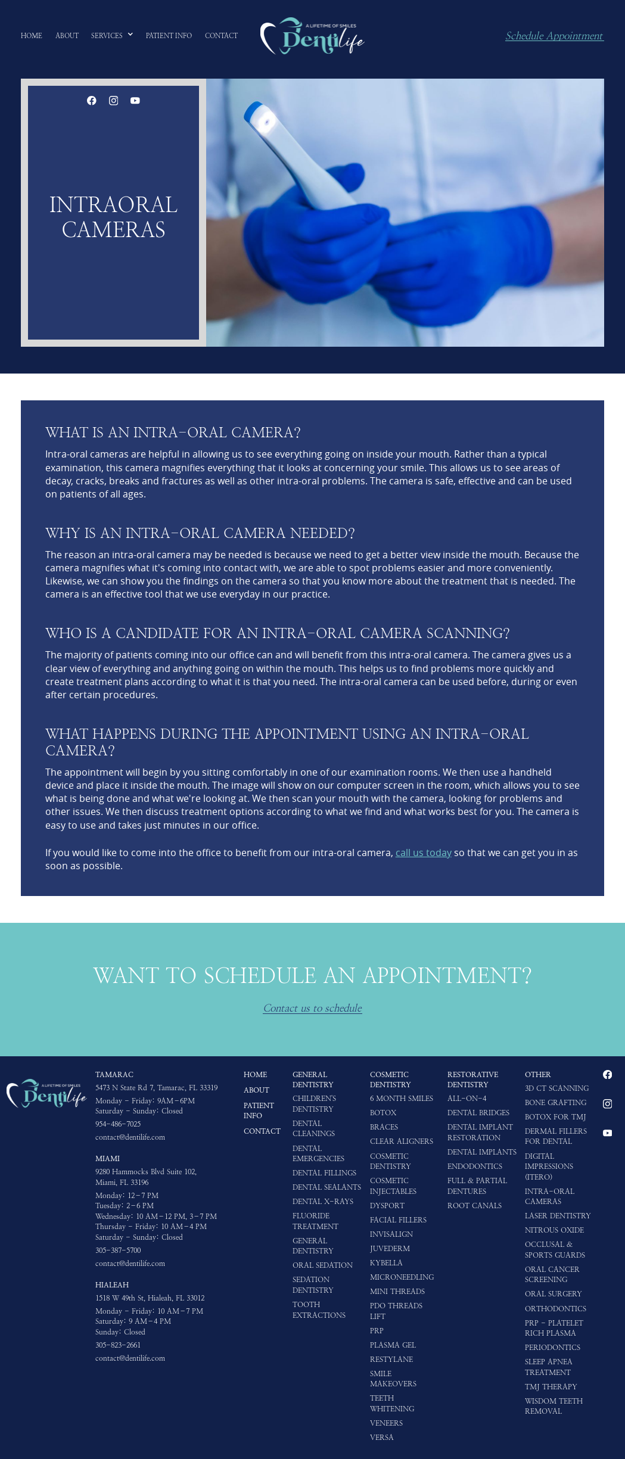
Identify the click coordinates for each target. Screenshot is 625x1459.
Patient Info (259, 1111)
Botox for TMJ (555, 1117)
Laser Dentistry (558, 1216)
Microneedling (402, 1277)
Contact (262, 1131)
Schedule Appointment (553, 36)
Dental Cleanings (314, 1128)
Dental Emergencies (318, 1154)
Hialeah (112, 1285)
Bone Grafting (555, 1103)
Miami (107, 1159)
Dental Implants (482, 1152)
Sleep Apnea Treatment (549, 1367)
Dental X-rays (323, 1201)
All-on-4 (466, 1098)
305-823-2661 (118, 1345)
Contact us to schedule (312, 1008)
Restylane (391, 1359)
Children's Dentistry (314, 1103)
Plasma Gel (393, 1345)
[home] (312, 36)
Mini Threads (397, 1291)
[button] (112, 36)
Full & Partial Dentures (477, 1186)
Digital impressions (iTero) (549, 1166)
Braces (384, 1127)
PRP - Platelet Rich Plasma (554, 1328)
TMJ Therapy (551, 1387)
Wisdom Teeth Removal (554, 1406)
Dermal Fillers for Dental (556, 1136)
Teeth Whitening (392, 1403)
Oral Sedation (323, 1265)
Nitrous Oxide (554, 1230)
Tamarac (114, 1075)
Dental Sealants (327, 1187)
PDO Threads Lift (396, 1311)
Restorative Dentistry (472, 1080)
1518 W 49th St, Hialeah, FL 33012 (149, 1298)
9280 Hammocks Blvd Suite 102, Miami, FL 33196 (146, 1177)
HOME (255, 1075)
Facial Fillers (398, 1220)
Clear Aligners (401, 1141)
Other (538, 1075)
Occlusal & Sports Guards (555, 1249)
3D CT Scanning (557, 1088)
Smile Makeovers (393, 1379)
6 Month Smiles (401, 1098)
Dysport (387, 1206)
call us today (424, 852)
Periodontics (552, 1347)
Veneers (386, 1423)
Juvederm (390, 1249)
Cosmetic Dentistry (390, 1080)
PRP (377, 1331)
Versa (382, 1437)
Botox (383, 1113)
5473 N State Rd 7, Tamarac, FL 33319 (156, 1088)
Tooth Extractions (319, 1310)
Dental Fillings (324, 1173)
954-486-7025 (118, 1124)
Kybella (386, 1263)
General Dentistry (313, 1080)
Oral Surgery (553, 1294)
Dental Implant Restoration (480, 1132)
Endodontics (474, 1166)
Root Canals (474, 1206)
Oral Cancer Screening (552, 1274)
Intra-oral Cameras (549, 1196)
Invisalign (391, 1234)
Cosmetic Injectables (393, 1186)
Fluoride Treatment (315, 1221)
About (256, 1090)
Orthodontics (555, 1309)
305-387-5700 (118, 1250)
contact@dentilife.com (130, 1137)
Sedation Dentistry (313, 1285)
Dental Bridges (478, 1113)
